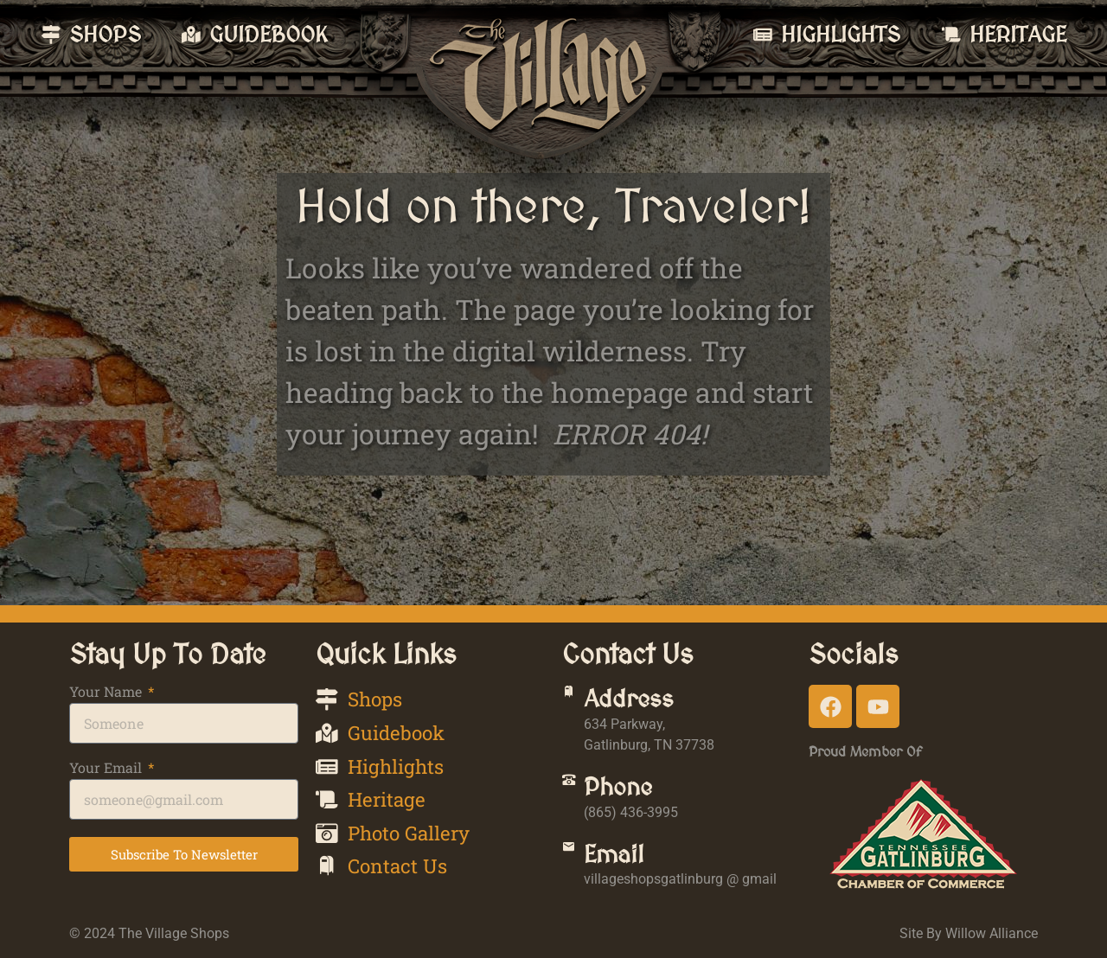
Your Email (107, 768)
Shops (104, 34)
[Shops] (51, 34)
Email (634, 854)
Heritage (1017, 34)
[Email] (578, 856)
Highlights (840, 34)
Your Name (107, 692)
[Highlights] (762, 34)
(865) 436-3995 (651, 812)
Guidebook (269, 34)
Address (649, 698)
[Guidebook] (191, 34)
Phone (638, 787)
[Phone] (578, 789)
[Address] (578, 701)
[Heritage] (951, 34)
